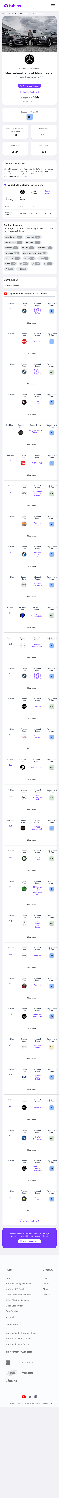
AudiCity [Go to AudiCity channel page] (37, 955)
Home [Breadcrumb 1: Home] (4, 14)
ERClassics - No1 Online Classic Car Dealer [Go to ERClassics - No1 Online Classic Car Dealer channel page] (37, 891)
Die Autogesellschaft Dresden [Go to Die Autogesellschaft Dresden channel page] (35, 431)
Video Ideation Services (17, 1300)
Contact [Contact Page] (46, 1283)
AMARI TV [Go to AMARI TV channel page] (37, 1107)
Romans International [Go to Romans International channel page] (37, 646)
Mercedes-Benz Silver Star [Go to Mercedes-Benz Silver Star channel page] (37, 1016)
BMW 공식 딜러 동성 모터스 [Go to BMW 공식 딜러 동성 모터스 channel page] (37, 554)
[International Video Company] (13, 1362)
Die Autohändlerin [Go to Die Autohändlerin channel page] (36, 615)
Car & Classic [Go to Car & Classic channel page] (37, 858)
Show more (31, 323)
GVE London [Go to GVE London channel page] (37, 402)
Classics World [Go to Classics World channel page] (37, 737)
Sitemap (10, 1316)
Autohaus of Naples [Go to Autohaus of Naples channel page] (37, 524)
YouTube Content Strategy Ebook (21, 1333)
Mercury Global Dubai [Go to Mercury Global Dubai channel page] (37, 1077)
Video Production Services (18, 1294)
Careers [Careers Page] (46, 1294)
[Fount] (13, 1380)
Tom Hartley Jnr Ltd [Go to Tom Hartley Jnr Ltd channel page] (37, 798)
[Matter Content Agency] (29, 1373)
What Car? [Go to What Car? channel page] (37, 341)
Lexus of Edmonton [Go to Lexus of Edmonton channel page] (37, 1047)
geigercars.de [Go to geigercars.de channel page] (36, 767)
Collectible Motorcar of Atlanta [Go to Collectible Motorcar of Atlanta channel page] (37, 493)
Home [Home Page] (9, 1278)
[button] (53, 5)
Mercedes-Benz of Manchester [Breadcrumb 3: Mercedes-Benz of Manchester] (32, 14)
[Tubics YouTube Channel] (24, 1396)
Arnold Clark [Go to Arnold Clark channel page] (37, 1199)
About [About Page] (46, 1289)
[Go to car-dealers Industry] (29, 92)
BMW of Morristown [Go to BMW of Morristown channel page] (37, 1138)
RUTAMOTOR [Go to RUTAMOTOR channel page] (37, 463)
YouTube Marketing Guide (18, 1338)
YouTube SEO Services (16, 1289)
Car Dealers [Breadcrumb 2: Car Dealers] (13, 14)
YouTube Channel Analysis (18, 1344)
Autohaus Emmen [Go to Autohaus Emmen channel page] (37, 986)
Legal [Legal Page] (45, 1278)
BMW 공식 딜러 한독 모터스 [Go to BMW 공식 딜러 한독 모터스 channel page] (37, 311)
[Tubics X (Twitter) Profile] (30, 1396)
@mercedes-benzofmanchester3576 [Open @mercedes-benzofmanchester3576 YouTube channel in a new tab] (29, 77)
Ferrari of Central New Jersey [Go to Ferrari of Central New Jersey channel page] (37, 924)
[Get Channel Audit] (29, 86)
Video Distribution (14, 1305)
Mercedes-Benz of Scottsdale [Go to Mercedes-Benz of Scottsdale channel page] (37, 1168)
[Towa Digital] (29, 1362)
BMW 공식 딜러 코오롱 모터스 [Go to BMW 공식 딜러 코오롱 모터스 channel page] (37, 676)
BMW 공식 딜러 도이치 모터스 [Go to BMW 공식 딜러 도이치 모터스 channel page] (37, 372)
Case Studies (12, 1311)
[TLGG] (13, 1372)
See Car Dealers (29, 92)
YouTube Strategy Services (18, 1283)
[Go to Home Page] (12, 5)
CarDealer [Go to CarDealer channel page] (37, 706)
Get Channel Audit (29, 86)
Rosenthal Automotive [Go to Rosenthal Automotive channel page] (37, 585)
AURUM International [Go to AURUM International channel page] (37, 828)
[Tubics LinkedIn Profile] (35, 1396)
